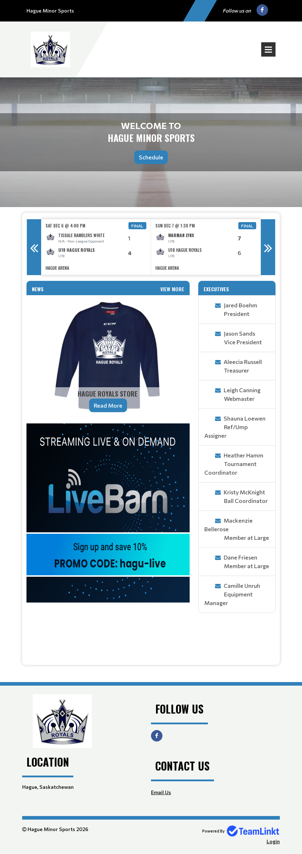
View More (172, 289)
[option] (96, 247)
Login (273, 841)
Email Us (161, 792)
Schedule (151, 157)
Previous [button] (34, 247)
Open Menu (268, 49)
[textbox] (108, 541)
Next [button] (268, 247)
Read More (108, 405)
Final (137, 225)
